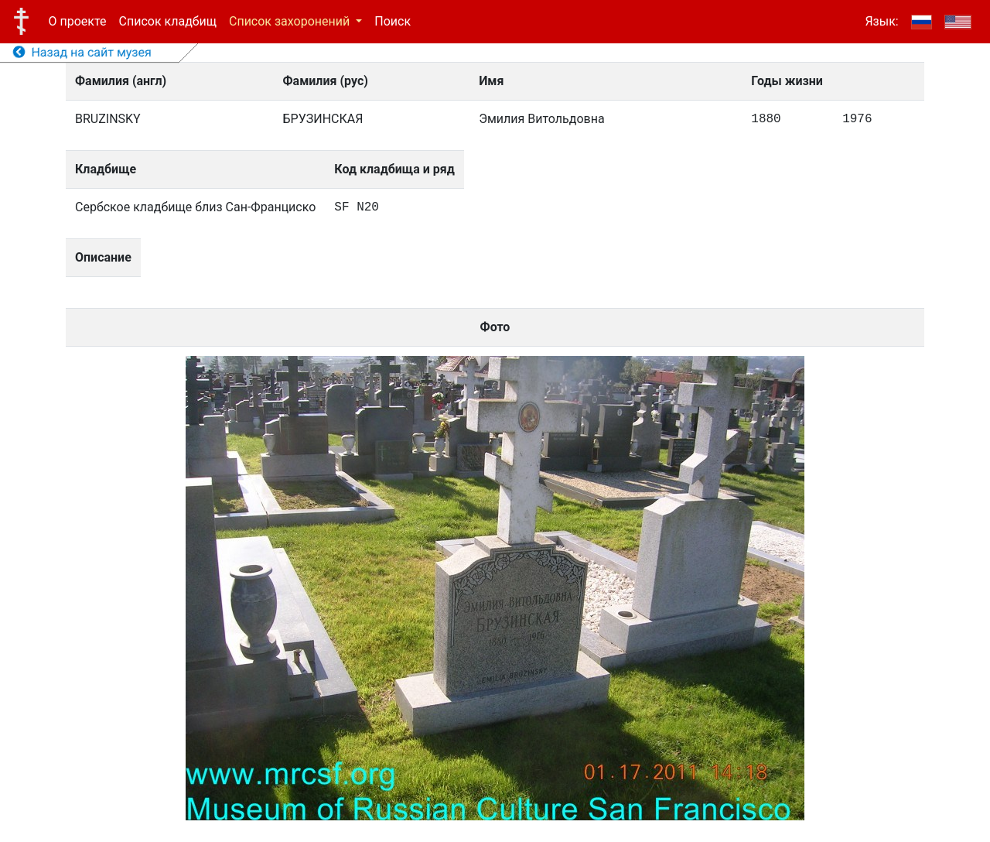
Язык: (881, 21)
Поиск (392, 21)
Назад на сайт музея (82, 52)
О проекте (78, 21)
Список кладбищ (168, 21)
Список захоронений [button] (291, 21)
